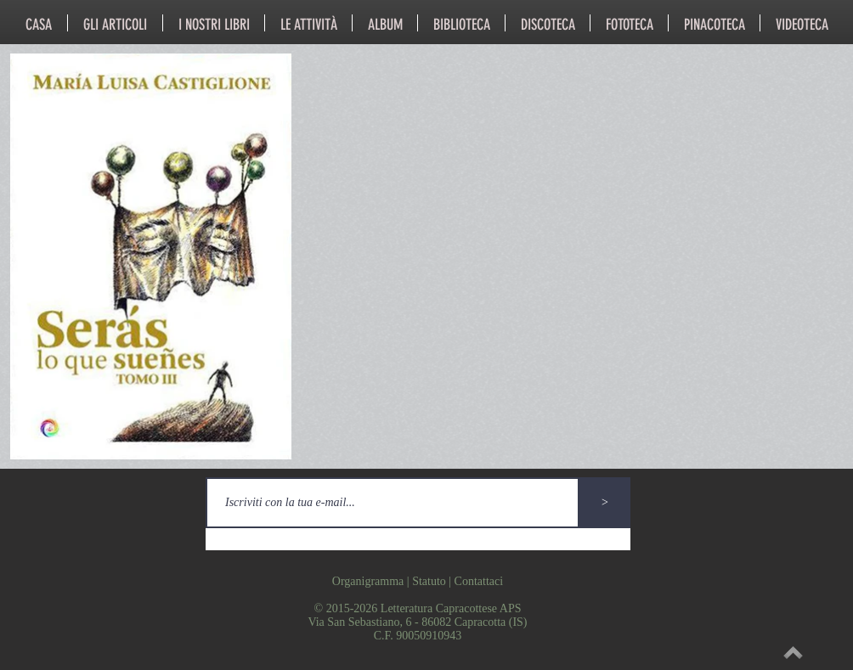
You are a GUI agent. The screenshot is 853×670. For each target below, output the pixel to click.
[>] (604, 502)
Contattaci (479, 581)
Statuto (429, 581)
